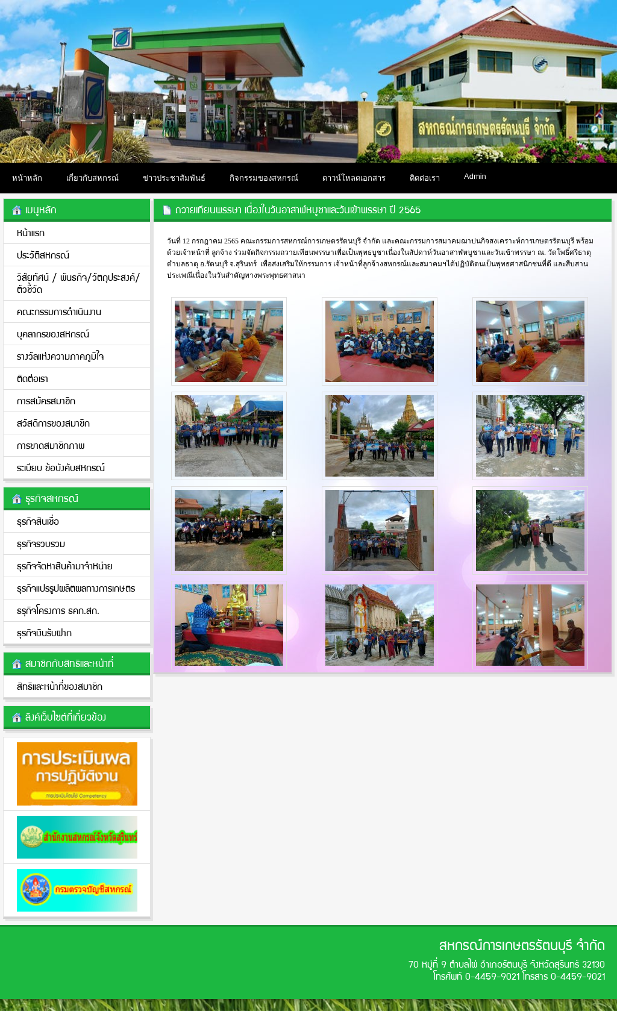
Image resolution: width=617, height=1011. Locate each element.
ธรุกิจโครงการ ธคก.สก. (58, 610)
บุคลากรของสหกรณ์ (53, 333)
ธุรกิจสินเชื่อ (38, 521)
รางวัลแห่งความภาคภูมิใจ (60, 355)
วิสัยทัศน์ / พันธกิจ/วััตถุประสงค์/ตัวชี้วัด (78, 283)
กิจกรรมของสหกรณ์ (264, 178)
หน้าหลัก (27, 178)
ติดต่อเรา (425, 178)
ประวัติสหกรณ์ (43, 254)
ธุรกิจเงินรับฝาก (44, 632)
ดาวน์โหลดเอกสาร (354, 178)
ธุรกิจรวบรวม (41, 543)
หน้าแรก (31, 232)
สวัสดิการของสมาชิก (53, 422)
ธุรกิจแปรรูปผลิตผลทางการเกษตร (76, 587)
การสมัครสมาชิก (46, 400)
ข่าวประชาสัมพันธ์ (174, 178)
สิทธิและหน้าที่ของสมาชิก (59, 686)
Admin (475, 176)
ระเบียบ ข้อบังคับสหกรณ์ (61, 467)
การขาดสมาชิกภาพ (50, 445)
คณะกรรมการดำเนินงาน (59, 311)
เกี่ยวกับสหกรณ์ (92, 178)
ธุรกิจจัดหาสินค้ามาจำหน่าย (65, 565)
